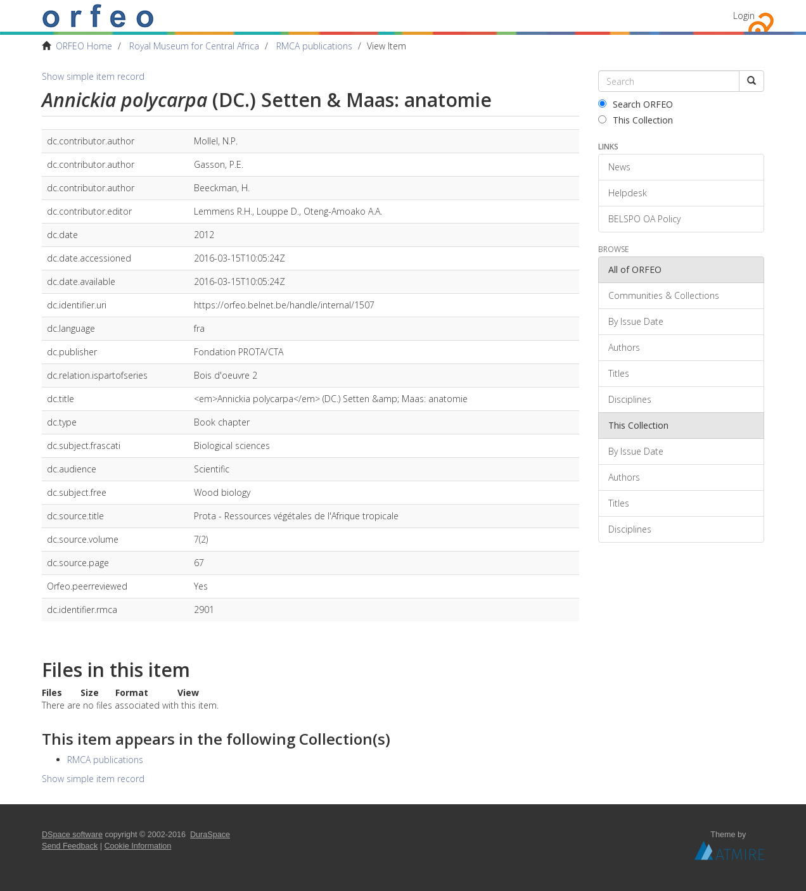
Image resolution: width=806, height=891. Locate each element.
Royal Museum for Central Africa (194, 46)
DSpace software (72, 834)
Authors (624, 347)
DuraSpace (210, 834)
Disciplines (629, 399)
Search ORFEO (635, 104)
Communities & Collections (663, 295)
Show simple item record (93, 76)
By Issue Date (635, 321)
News (619, 167)
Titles (618, 373)
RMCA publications (314, 46)
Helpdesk (627, 193)
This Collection (635, 120)
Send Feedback (70, 846)
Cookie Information (138, 846)
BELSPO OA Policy (644, 219)
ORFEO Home (84, 46)
